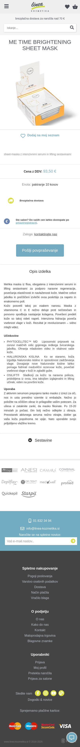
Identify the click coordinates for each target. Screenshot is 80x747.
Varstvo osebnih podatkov (40, 581)
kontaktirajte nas (45, 234)
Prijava (40, 662)
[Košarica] (75, 7)
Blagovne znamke (39, 641)
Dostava (40, 587)
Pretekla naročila (40, 673)
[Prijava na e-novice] (73, 541)
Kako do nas (40, 624)
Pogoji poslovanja (40, 576)
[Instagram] (45, 693)
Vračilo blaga (40, 598)
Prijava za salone (40, 678)
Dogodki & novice (40, 699)
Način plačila (40, 592)
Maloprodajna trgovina (40, 635)
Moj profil (40, 667)
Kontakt (40, 630)
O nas (40, 619)
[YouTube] (52, 693)
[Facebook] (37, 693)
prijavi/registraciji (26, 222)
